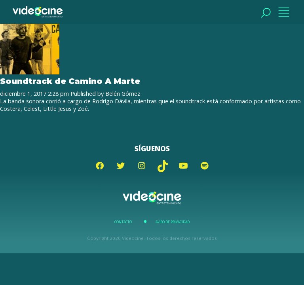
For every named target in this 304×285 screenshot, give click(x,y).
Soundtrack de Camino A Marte (70, 81)
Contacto (123, 222)
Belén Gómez (122, 93)
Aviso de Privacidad (173, 222)
